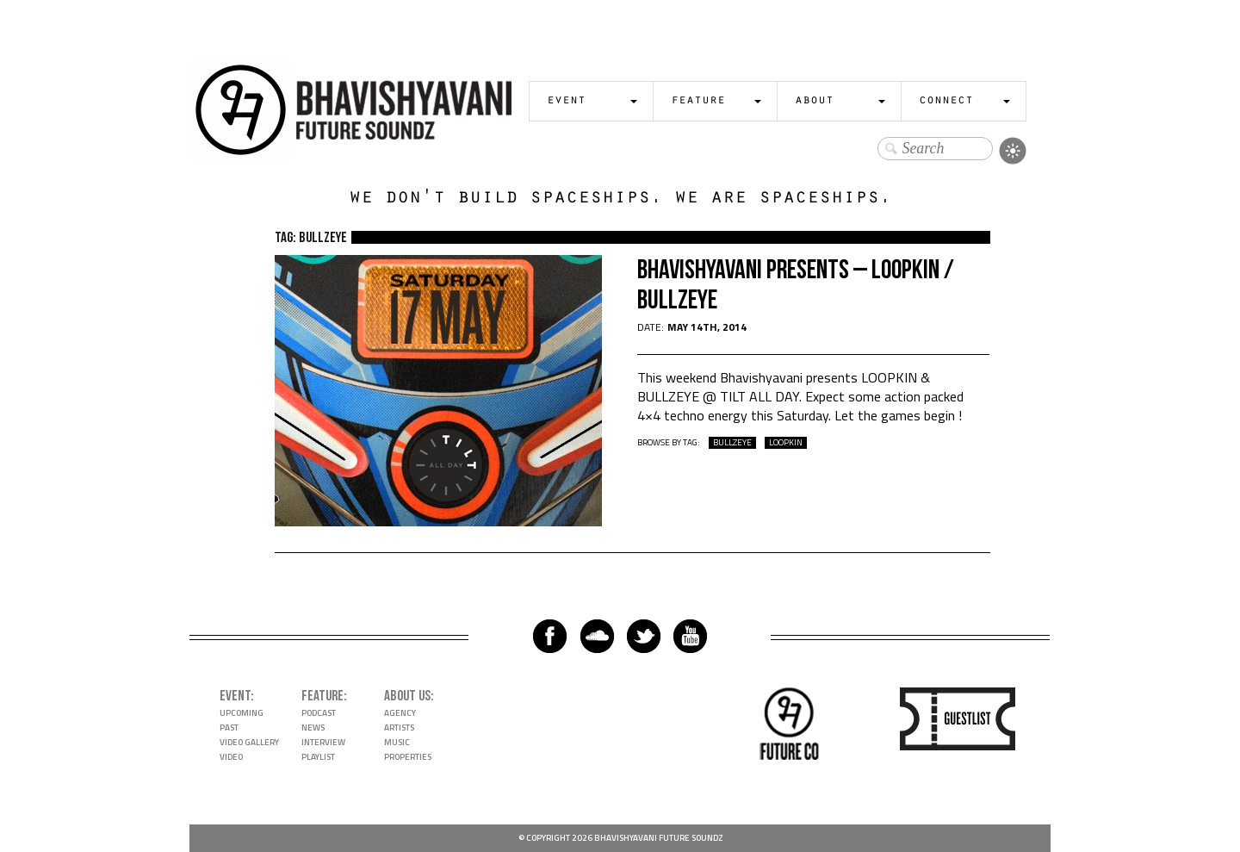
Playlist (318, 756)
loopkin (786, 443)
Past (229, 727)
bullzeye (732, 443)
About (814, 101)
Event (566, 101)
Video (231, 756)
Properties (407, 756)
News (313, 727)
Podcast (318, 712)
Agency (400, 712)
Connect (946, 101)
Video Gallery (249, 742)
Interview (323, 742)
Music (397, 742)
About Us (407, 696)
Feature (698, 101)
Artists (399, 727)
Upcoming (242, 712)
